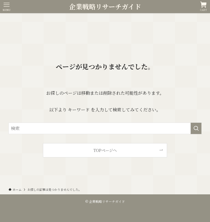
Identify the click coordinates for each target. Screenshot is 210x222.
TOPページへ (105, 150)
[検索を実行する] (196, 128)
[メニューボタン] (6, 6)
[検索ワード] (105, 128)
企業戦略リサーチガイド (105, 6)
